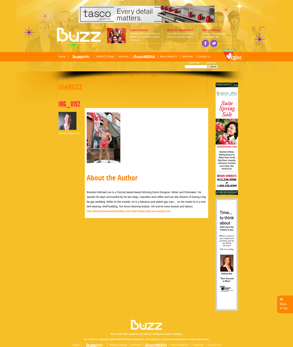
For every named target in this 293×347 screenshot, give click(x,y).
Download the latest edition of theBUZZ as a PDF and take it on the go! (145, 36)
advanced (211, 62)
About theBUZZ (169, 56)
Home (61, 56)
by (207, 70)
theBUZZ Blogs (105, 56)
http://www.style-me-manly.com (150, 211)
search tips (194, 62)
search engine (197, 70)
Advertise (187, 56)
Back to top (283, 306)
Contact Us (203, 56)
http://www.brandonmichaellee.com (109, 211)
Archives (124, 56)
